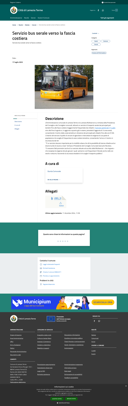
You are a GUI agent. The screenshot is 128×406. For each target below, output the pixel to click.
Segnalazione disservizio (44, 368)
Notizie (27, 25)
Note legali (67, 371)
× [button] (126, 386)
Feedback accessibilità (71, 378)
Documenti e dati (15, 355)
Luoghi (93, 351)
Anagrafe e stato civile (44, 335)
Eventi (93, 354)
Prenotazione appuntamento (46, 364)
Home (14, 25)
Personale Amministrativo (18, 351)
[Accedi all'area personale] (108, 2)
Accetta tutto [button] (57, 399)
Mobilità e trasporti (43, 348)
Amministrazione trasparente (73, 364)
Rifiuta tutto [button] (71, 398)
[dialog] (64, 395)
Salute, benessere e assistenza (73, 345)
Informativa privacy (70, 368)
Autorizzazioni (68, 348)
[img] (33, 115)
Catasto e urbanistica (43, 345)
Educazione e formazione (72, 335)
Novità (21, 25)
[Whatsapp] (99, 10)
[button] (64, 403)
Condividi (96, 33)
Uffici (11, 342)
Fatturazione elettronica (18, 382)
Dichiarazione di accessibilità (73, 374)
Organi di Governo (15, 335)
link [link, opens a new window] (82, 395)
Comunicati (95, 338)
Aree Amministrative (16, 338)
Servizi (34, 25)
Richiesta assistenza (43, 374)
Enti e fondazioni (15, 345)
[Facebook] (95, 10)
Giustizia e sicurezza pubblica (73, 338)
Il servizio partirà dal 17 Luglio (105, 128)
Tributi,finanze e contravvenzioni (74, 341)
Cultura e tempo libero (44, 338)
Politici (12, 348)
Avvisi (93, 342)
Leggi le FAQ (41, 371)
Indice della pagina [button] (20, 115)
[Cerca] (115, 10)
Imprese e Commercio (44, 342)
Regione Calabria (15, 2)
